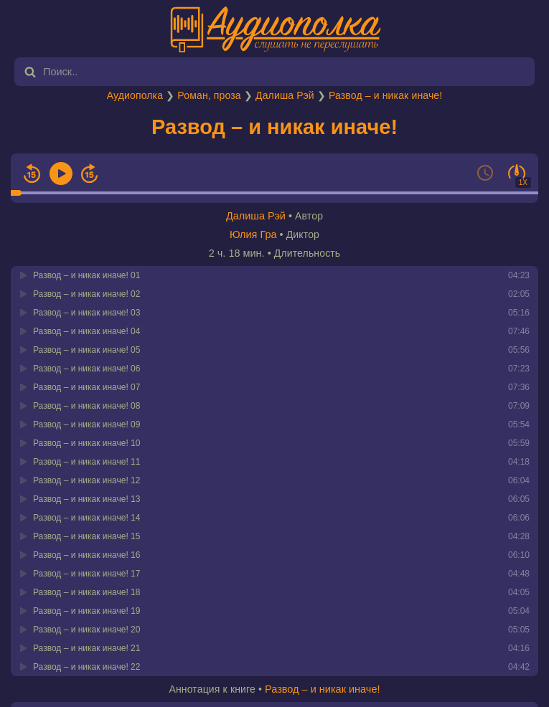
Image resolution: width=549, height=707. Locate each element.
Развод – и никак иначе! (385, 95)
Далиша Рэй (284, 95)
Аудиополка (135, 95)
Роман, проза (208, 95)
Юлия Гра (253, 234)
